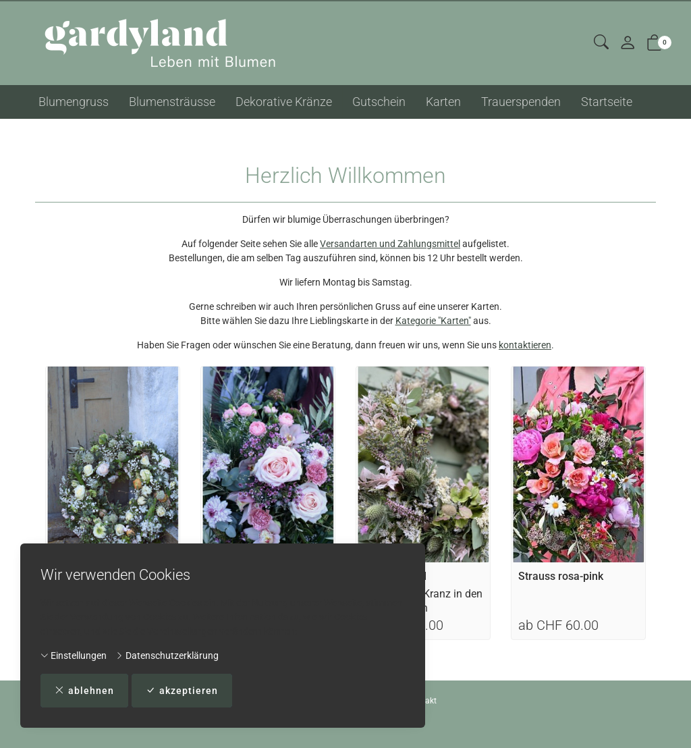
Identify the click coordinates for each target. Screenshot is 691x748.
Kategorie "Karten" (433, 320)
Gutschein (379, 102)
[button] (601, 42)
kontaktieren (525, 345)
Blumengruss (73, 102)
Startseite (606, 102)
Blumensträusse (172, 102)
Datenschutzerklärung (167, 654)
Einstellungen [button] (73, 654)
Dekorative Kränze (284, 102)
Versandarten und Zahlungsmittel (390, 243)
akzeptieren (182, 690)
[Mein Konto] (627, 43)
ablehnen (84, 690)
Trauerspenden (521, 102)
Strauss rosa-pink (560, 576)
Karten (443, 102)
